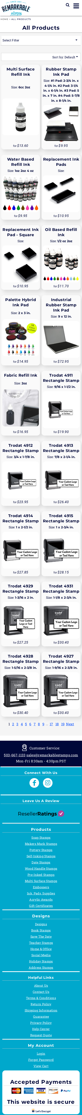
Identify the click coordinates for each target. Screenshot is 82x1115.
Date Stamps (41, 862)
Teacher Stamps (41, 943)
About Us (41, 985)
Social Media (41, 955)
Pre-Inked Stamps (41, 875)
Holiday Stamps (41, 961)
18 (57, 724)
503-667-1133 (14, 755)
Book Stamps (41, 930)
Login (41, 1053)
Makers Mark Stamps (41, 844)
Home (4, 19)
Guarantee (41, 1016)
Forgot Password (41, 1060)
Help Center (41, 1029)
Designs (41, 924)
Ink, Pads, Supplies (41, 893)
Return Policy (41, 1004)
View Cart (41, 1066)
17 (51, 724)
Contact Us (41, 992)
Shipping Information (41, 1010)
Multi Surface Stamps (41, 881)
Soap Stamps (41, 837)
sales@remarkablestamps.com (52, 755)
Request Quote (41, 1035)
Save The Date (41, 936)
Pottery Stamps (40, 850)
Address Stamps (41, 967)
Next (70, 724)
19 (63, 724)
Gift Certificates (41, 906)
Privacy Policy (41, 1023)
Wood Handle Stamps (41, 868)
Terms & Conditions (41, 998)
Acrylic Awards (41, 899)
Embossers (41, 887)
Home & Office (41, 949)
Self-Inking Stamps (41, 856)
